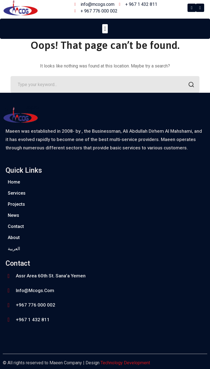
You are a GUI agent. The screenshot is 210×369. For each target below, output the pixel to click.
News (13, 215)
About (14, 237)
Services (17, 193)
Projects (16, 204)
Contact (16, 226)
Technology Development (125, 362)
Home (14, 182)
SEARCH (189, 85)
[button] (105, 28)
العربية (14, 248)
